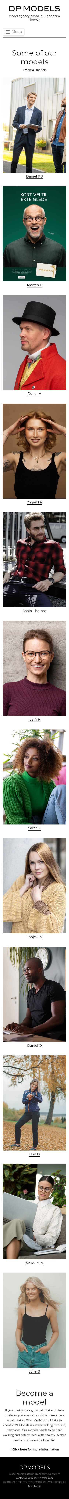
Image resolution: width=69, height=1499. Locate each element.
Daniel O (34, 1046)
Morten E (34, 285)
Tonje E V (34, 937)
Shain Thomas (35, 611)
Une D (34, 1154)
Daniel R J (34, 176)
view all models (35, 70)
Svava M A (34, 1263)
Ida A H (34, 720)
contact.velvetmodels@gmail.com (34, 1478)
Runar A (34, 394)
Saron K (34, 828)
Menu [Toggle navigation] (13, 32)
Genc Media (34, 1486)
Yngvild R (34, 502)
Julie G (34, 1371)
